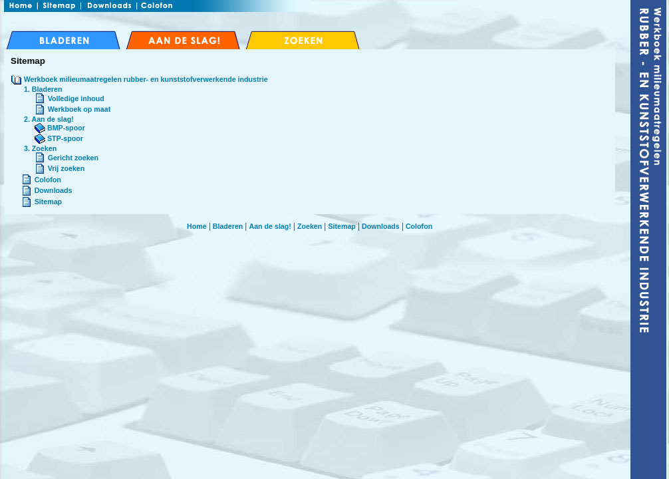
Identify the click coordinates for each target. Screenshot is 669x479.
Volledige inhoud (76, 98)
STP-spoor (59, 138)
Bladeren (228, 226)
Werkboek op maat (79, 109)
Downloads (53, 190)
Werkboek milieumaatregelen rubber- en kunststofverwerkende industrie (146, 79)
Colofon (48, 180)
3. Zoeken (40, 148)
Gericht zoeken (73, 158)
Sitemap (48, 202)
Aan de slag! (270, 226)
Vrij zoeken (66, 168)
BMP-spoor (60, 128)
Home (197, 226)
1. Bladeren (43, 89)
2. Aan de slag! (49, 119)
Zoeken (309, 226)
